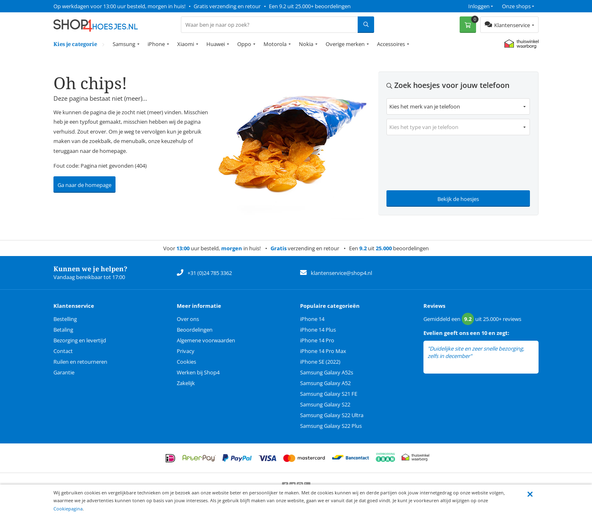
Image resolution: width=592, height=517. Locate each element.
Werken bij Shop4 (198, 372)
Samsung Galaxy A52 (325, 383)
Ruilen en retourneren (80, 361)
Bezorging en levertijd (79, 340)
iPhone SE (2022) (320, 361)
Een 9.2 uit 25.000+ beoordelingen (310, 6)
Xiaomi (185, 44)
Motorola (275, 44)
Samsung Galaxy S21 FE (328, 393)
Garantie (63, 372)
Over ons (188, 319)
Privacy (185, 351)
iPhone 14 (312, 319)
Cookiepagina (68, 508)
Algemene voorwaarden (206, 340)
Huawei (215, 44)
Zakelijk (186, 383)
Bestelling (65, 319)
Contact (63, 351)
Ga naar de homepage (84, 185)
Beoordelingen (195, 329)
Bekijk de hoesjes (458, 199)
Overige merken (345, 44)
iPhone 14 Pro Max (323, 351)
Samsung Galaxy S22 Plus (331, 425)
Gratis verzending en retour (227, 6)
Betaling (63, 329)
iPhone (156, 44)
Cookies (186, 361)
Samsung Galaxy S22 (325, 404)
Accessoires (391, 44)
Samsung (124, 44)
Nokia (306, 44)
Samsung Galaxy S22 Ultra (331, 415)
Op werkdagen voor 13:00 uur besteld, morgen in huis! (119, 6)
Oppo (244, 44)
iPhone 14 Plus (318, 329)
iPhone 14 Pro (317, 340)
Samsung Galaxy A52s (326, 372)
